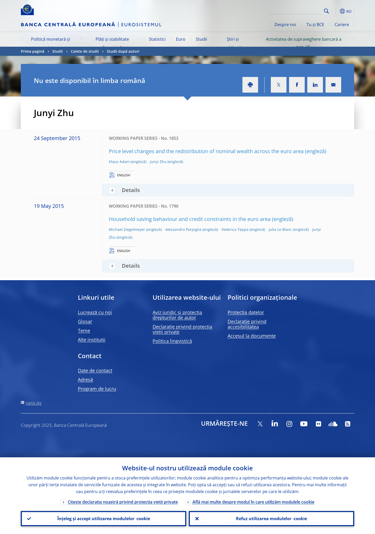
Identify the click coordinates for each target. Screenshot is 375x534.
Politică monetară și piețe (50, 43)
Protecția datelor (246, 312)
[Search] (296, 10)
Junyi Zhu (158, 161)
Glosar (85, 321)
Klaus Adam (119, 161)
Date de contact (95, 370)
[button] (336, 11)
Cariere (342, 24)
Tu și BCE (315, 24)
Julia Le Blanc (280, 229)
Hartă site (34, 402)
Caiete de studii (85, 51)
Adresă (85, 379)
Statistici (157, 39)
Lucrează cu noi (95, 312)
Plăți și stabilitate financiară (112, 43)
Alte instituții (91, 340)
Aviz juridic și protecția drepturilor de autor (177, 315)
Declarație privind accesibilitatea (247, 324)
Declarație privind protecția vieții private (182, 329)
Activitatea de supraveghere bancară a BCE (303, 43)
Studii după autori (123, 51)
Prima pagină (32, 51)
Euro (180, 39)
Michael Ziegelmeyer (127, 229)
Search (326, 11)
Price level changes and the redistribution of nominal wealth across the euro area (206, 151)
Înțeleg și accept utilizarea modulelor (103, 518)
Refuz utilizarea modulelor (271, 518)
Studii (201, 39)
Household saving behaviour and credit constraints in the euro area (190, 219)
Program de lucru (97, 389)
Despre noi (285, 24)
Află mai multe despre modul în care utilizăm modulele (253, 502)
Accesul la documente (252, 336)
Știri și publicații (233, 43)
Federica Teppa (235, 229)
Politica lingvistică (172, 341)
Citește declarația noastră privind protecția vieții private (123, 502)
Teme (84, 330)
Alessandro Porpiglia (183, 229)
